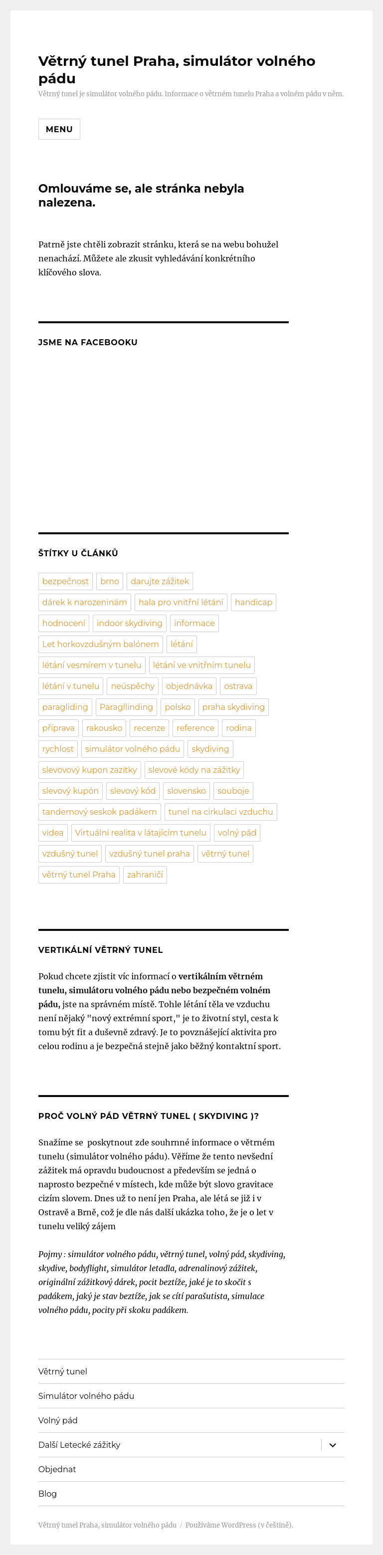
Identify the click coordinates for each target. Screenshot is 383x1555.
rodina (239, 728)
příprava (58, 728)
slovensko (186, 791)
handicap (254, 602)
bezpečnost (65, 581)
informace (194, 623)
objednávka (189, 686)
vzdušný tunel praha (149, 854)
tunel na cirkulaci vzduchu (221, 812)
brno (109, 581)
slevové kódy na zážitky (194, 770)
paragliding (65, 707)
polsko (178, 707)
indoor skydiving (130, 623)
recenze (149, 728)
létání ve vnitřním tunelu (202, 665)
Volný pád (58, 1420)
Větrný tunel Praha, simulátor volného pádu (107, 1525)
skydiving (210, 749)
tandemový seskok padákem (99, 812)
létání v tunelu (71, 686)
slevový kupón (70, 791)
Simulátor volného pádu (86, 1396)
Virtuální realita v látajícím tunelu (141, 833)
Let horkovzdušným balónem (100, 644)
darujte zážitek (160, 581)
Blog (47, 1494)
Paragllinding (127, 707)
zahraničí (145, 875)
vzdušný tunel (70, 854)
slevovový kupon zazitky (89, 770)
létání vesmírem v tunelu (92, 665)
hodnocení (63, 623)
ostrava (238, 686)
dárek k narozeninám (84, 602)
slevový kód (133, 791)
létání (182, 644)
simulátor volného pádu (133, 749)
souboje (233, 791)
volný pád (237, 833)
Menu (59, 129)
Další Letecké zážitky (79, 1445)
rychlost (58, 749)
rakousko (104, 728)
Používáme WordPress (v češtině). (239, 1525)
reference (195, 728)
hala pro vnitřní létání (181, 602)
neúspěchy (133, 686)
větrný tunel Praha (79, 875)
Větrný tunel (62, 1371)
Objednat (57, 1469)
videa (53, 833)
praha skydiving (233, 707)
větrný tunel (225, 854)
